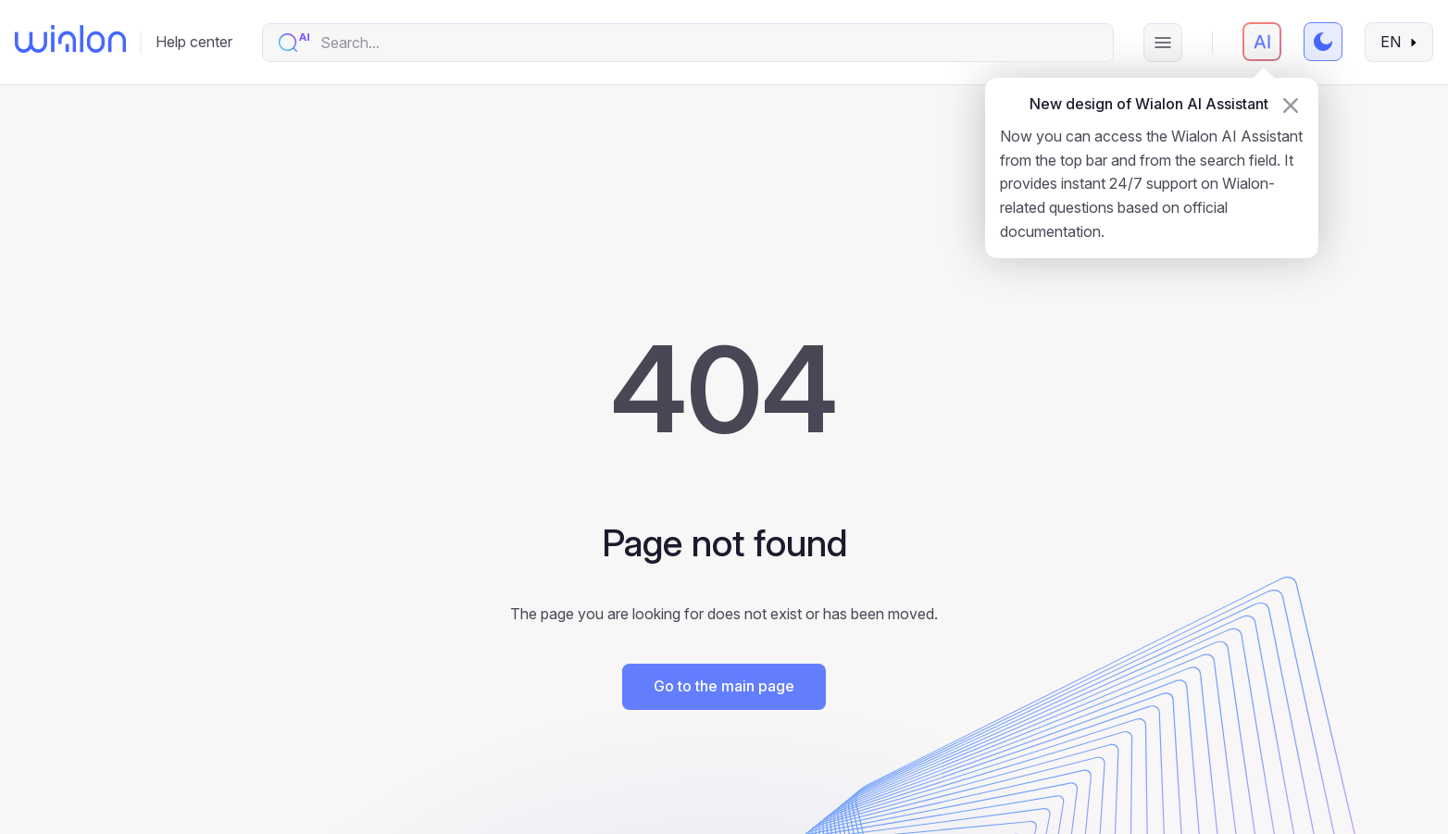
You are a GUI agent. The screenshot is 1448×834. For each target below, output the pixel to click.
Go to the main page (724, 686)
